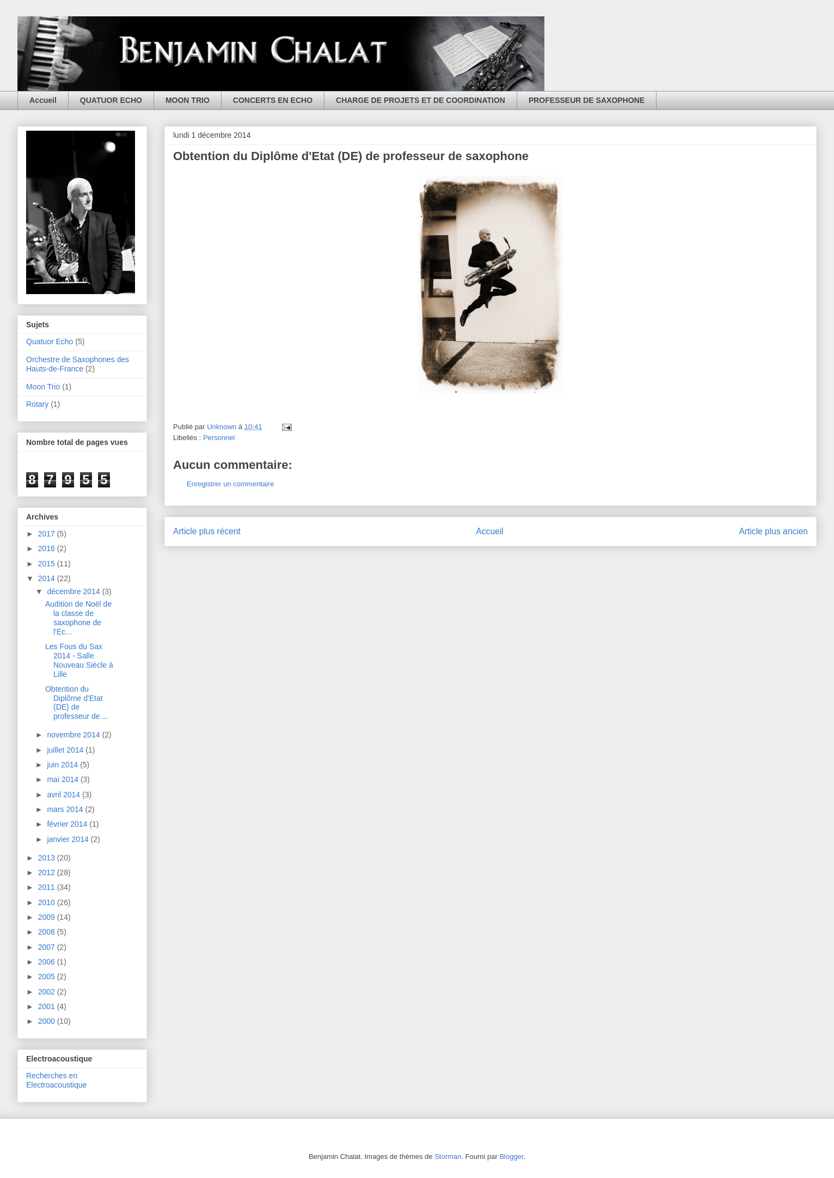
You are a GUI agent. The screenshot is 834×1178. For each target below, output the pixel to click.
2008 (47, 931)
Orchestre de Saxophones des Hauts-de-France (77, 364)
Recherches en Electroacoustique (56, 1080)
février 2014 (68, 824)
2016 (47, 548)
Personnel (219, 438)
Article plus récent (207, 531)
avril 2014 (64, 794)
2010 (47, 902)
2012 (47, 872)
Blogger (511, 1156)
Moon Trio (43, 386)
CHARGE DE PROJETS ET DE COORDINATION (420, 100)
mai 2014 (63, 779)
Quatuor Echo (49, 341)
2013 (47, 857)
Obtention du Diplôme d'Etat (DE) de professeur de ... (76, 703)
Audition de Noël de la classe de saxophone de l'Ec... (78, 618)
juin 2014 (63, 764)
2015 (47, 563)
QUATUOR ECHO (111, 100)
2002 (47, 991)
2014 (47, 578)
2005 (47, 976)
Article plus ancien (773, 531)
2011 (47, 887)
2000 (47, 1021)
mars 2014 (66, 809)
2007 (47, 947)
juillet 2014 (66, 750)
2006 (47, 961)
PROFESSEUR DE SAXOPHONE (587, 100)
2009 (47, 917)
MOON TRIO (187, 100)
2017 (47, 533)
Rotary (37, 404)
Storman (447, 1156)
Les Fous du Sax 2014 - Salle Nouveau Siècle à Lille (79, 660)
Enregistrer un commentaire (230, 484)
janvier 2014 (68, 839)
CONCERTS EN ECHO (272, 100)
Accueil (43, 100)
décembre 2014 (74, 591)
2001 (47, 1006)
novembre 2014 (74, 734)
